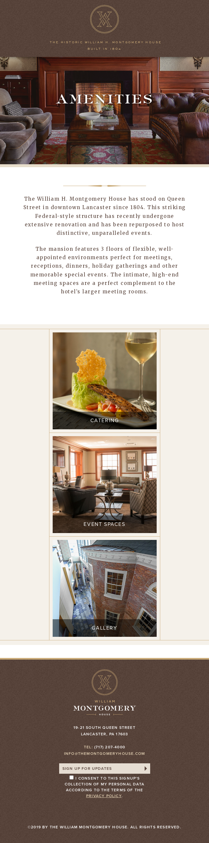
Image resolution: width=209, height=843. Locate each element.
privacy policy (104, 796)
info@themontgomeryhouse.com (104, 753)
